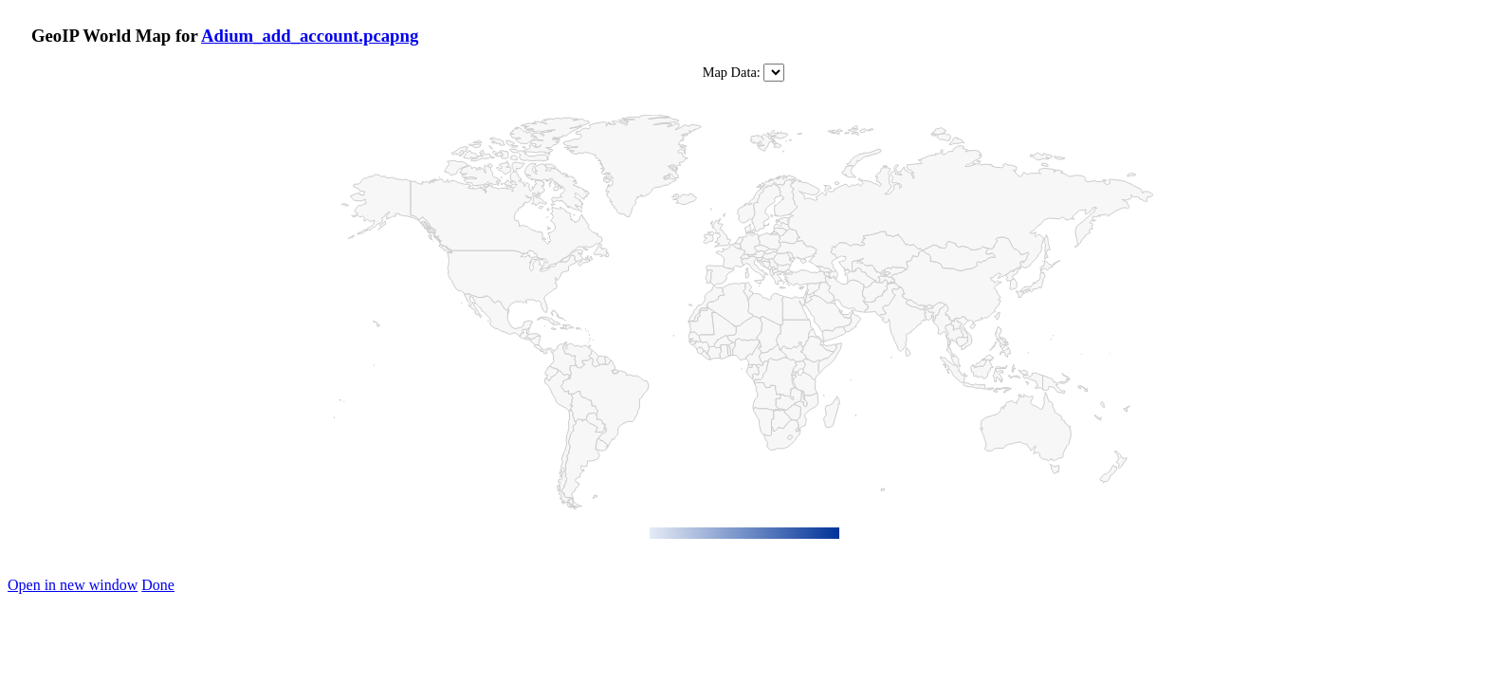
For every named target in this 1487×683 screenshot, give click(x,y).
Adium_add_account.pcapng (309, 36)
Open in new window (73, 585)
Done (157, 585)
